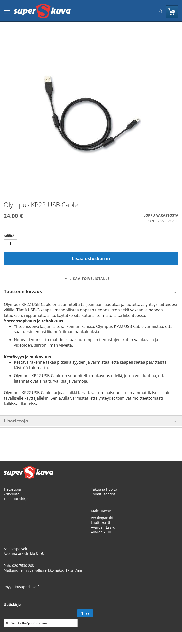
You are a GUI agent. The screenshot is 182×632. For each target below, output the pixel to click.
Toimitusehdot (103, 494)
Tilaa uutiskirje (16, 498)
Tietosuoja (12, 489)
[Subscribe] (85, 613)
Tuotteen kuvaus (23, 291)
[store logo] (42, 11)
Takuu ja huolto (104, 489)
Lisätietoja (16, 421)
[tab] (91, 292)
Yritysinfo (11, 494)
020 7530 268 (23, 565)
